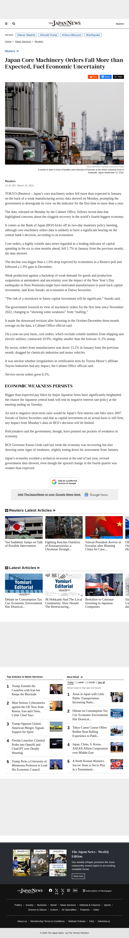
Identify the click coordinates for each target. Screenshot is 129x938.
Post (95, 77)
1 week (80, 682)
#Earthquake (93, 35)
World (53, 905)
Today (70, 682)
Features (85, 909)
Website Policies (76, 921)
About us (22, 921)
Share (107, 77)
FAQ (91, 921)
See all (101, 682)
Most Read (73, 677)
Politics (18, 905)
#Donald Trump (48, 35)
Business (42, 905)
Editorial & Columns (89, 905)
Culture (54, 909)
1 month (91, 682)
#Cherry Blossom (71, 35)
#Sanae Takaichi (26, 35)
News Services (68, 905)
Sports (107, 905)
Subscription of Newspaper (97, 891)
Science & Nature (37, 909)
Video (96, 909)
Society (29, 905)
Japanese (120, 24)
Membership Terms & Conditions (47, 921)
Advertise (104, 921)
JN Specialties (68, 909)
